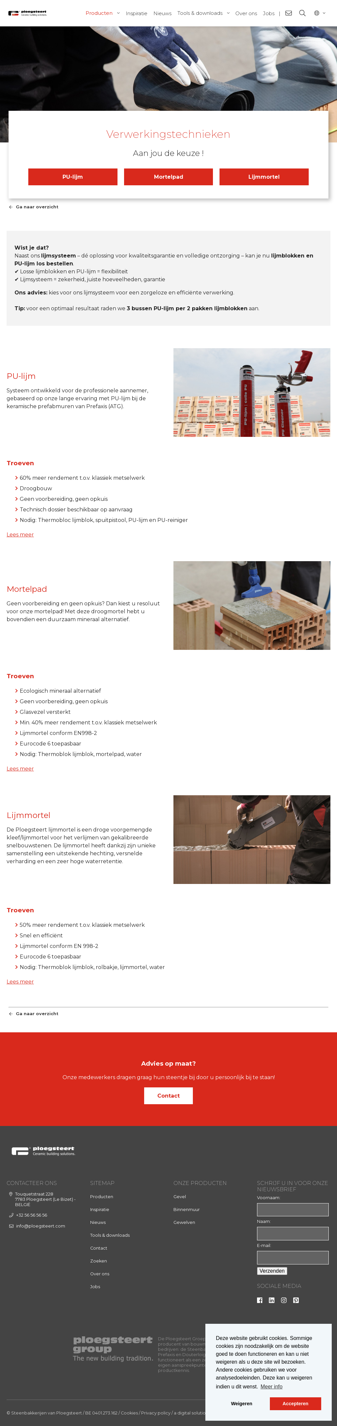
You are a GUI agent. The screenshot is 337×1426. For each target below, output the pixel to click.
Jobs (268, 13)
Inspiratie (136, 13)
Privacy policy (155, 1413)
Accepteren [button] (295, 1403)
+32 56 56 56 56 (31, 1215)
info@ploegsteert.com (40, 1226)
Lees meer (20, 534)
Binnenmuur (186, 1209)
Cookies (129, 1413)
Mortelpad (168, 177)
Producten (99, 13)
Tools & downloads (199, 13)
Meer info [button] (272, 1386)
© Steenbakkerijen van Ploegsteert (44, 1413)
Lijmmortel (264, 177)
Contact (168, 1096)
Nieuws (162, 13)
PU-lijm (73, 177)
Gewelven (184, 1222)
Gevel (179, 1196)
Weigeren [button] (241, 1403)
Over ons (246, 13)
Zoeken (98, 1261)
